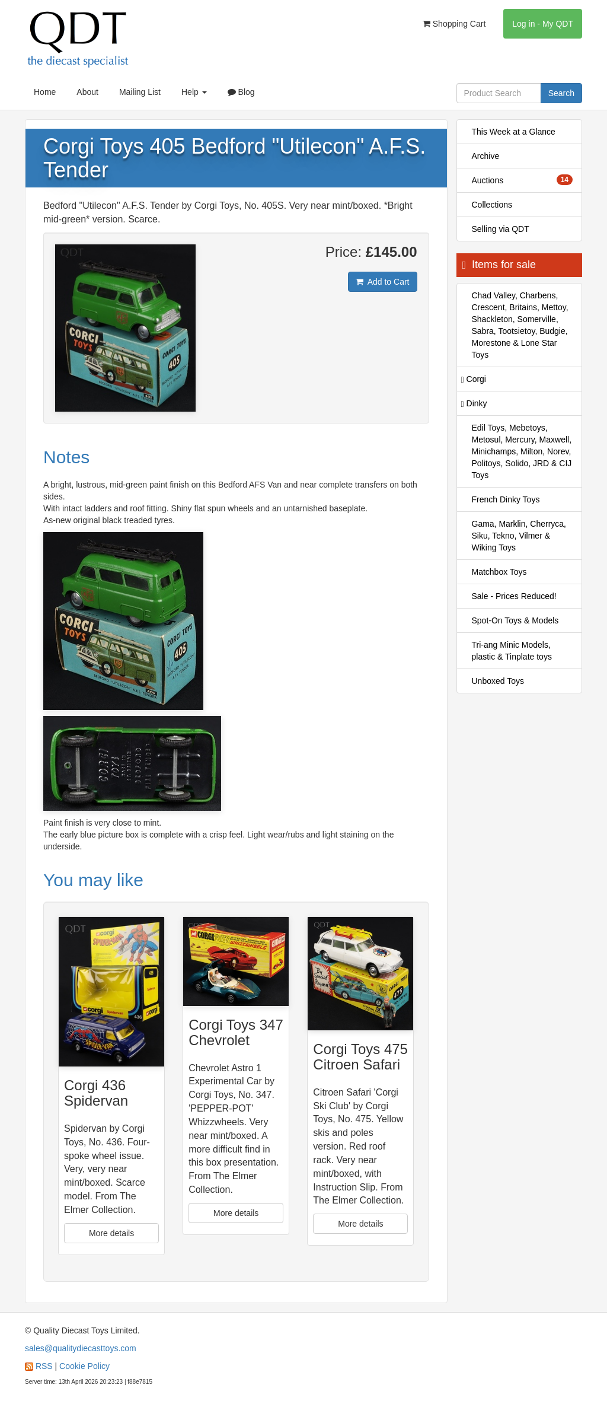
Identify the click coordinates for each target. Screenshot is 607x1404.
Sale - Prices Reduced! (514, 596)
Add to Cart (383, 281)
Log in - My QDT (542, 23)
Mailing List (140, 92)
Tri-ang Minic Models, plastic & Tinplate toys (512, 650)
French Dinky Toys (506, 499)
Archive (486, 156)
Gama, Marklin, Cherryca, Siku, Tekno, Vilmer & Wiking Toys (519, 535)
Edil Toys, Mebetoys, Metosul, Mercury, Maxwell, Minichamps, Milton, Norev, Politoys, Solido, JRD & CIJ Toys (522, 451)
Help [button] (194, 92)
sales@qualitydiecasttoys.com (80, 1348)
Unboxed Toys (498, 681)
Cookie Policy (84, 1366)
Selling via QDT (500, 229)
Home (45, 92)
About (87, 92)
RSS (44, 1366)
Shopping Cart (454, 23)
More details (111, 1233)
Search (561, 93)
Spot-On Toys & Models (515, 620)
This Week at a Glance (513, 131)
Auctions (522, 179)
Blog (241, 92)
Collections (492, 204)
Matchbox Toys (499, 572)
